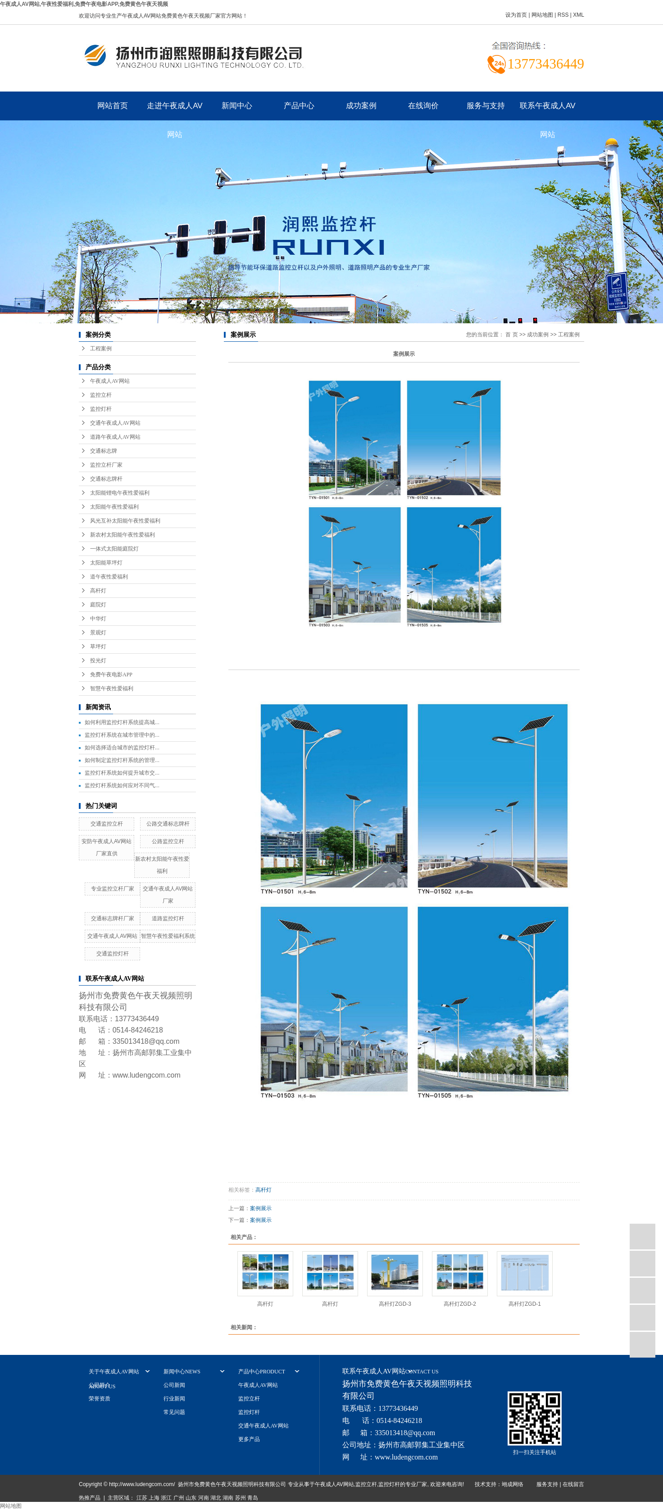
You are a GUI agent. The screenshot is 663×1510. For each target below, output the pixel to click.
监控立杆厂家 (106, 465)
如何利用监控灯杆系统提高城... (122, 722)
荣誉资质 (99, 1398)
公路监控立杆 (168, 841)
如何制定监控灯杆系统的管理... (122, 760)
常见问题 (174, 1412)
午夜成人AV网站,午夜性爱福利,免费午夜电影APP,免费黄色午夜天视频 (84, 4)
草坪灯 (98, 646)
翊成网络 (512, 1484)
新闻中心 (237, 105)
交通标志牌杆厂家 (112, 918)
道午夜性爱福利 (109, 577)
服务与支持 (486, 105)
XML (578, 15)
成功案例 (361, 105)
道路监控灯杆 (168, 918)
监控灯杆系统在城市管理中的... (122, 735)
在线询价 (423, 105)
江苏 (141, 1498)
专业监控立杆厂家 (112, 889)
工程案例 (101, 348)
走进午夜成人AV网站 (174, 110)
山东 (191, 1498)
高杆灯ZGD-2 (460, 1304)
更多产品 (249, 1439)
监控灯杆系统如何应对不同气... (122, 785)
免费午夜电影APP (111, 674)
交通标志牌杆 (106, 479)
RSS (563, 15)
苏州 (240, 1498)
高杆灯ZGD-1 (525, 1304)
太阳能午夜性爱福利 (114, 507)
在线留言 (573, 1484)
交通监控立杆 (107, 824)
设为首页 (516, 15)
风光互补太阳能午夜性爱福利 (125, 521)
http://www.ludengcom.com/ (142, 1484)
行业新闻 (174, 1398)
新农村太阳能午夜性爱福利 (122, 535)
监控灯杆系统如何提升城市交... (122, 773)
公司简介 (99, 1385)
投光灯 (98, 660)
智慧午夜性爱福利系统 (168, 936)
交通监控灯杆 (112, 953)
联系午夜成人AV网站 (547, 110)
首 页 (511, 334)
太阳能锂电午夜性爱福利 (120, 493)
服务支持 (547, 1484)
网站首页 (112, 105)
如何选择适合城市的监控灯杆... (122, 747)
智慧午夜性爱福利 (111, 688)
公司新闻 (174, 1385)
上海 (154, 1498)
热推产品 (89, 1498)
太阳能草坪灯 (106, 563)
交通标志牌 (103, 451)
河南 (203, 1498)
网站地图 (542, 15)
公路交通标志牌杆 (168, 824)
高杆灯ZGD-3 (395, 1304)
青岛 (252, 1498)
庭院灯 (98, 604)
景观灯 (98, 632)
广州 (178, 1498)
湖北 (215, 1498)
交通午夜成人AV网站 (115, 423)
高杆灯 (98, 590)
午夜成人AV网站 (110, 381)
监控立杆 (101, 395)
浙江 (166, 1498)
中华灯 (98, 618)
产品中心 (299, 105)
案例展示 (261, 1208)
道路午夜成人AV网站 (115, 437)
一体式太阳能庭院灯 (114, 549)
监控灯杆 (101, 409)
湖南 (228, 1498)
